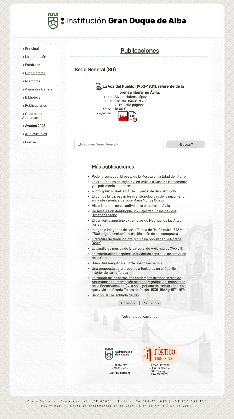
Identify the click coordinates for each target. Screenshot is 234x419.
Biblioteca (33, 97)
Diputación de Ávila (145, 405)
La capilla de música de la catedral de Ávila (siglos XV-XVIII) (137, 248)
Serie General (95, 70)
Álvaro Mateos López (131, 97)
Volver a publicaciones (139, 317)
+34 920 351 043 (150, 401)
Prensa (30, 142)
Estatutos (32, 65)
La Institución (35, 57)
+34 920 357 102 (190, 401)
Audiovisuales (36, 134)
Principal (32, 49)
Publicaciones (36, 105)
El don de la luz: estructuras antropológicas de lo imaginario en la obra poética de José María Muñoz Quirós (138, 198)
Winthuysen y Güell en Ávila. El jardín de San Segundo (134, 191)
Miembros (32, 81)
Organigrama (35, 73)
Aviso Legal (181, 405)
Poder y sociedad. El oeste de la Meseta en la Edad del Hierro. (139, 176)
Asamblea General (39, 89)
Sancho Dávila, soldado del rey (115, 295)
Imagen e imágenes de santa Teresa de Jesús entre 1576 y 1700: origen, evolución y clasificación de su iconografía (137, 232)
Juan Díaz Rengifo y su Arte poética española (127, 263)
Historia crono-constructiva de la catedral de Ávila (131, 206)
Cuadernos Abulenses (32, 116)
